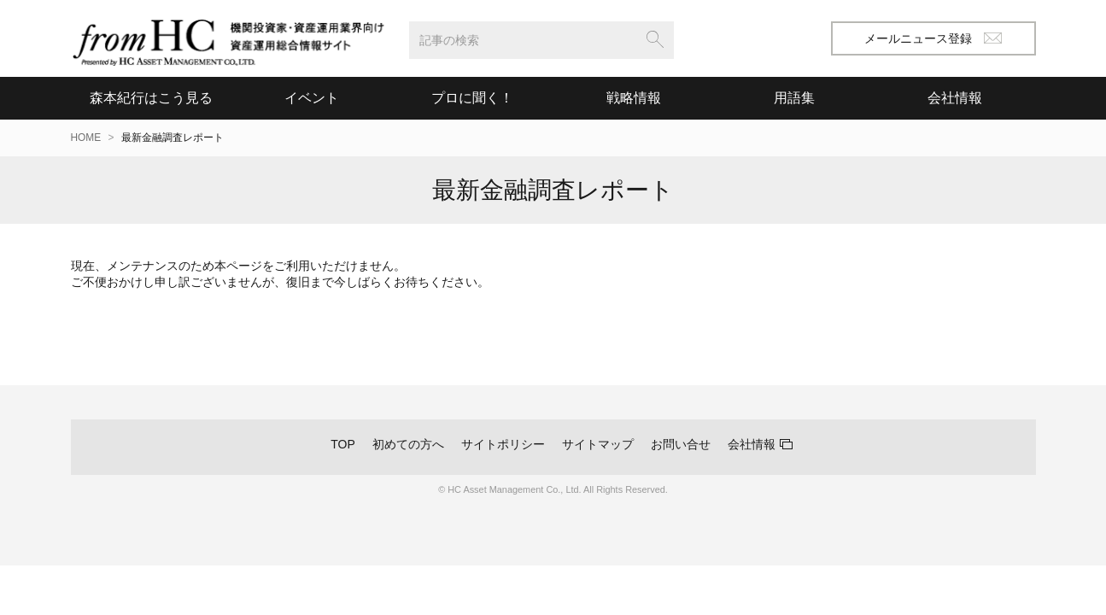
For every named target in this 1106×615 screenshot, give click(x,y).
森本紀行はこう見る (151, 98)
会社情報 (751, 444)
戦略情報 (633, 98)
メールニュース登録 (933, 38)
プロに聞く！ (472, 98)
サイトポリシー (503, 444)
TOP (343, 444)
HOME (86, 138)
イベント (311, 98)
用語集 (794, 98)
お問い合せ (681, 444)
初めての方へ (408, 444)
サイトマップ (598, 444)
